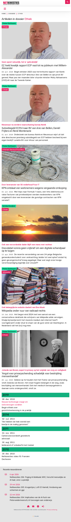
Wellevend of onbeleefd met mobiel (18, 445)
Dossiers (11, 14)
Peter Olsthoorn (9, 23)
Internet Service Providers (13, 150)
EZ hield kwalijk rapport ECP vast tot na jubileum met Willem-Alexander (34, 67)
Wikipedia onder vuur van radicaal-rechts (23, 311)
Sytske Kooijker (9, 206)
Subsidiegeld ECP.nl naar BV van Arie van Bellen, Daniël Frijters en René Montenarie (31, 129)
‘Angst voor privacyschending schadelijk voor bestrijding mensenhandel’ (32, 375)
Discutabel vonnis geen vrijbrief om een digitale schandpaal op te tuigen (33, 249)
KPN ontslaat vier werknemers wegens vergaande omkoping (34, 188)
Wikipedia (6, 272)
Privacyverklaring (52, 509)
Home (4, 14)
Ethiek (20, 14)
